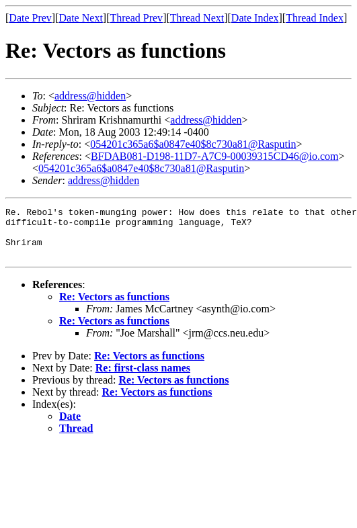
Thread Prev (136, 18)
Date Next (81, 18)
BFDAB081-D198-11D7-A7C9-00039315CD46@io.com (214, 156)
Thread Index (315, 18)
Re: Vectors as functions (114, 306)
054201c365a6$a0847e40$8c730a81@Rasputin (193, 144)
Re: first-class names (142, 378)
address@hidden (90, 95)
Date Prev (30, 18)
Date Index (255, 18)
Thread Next (197, 18)
